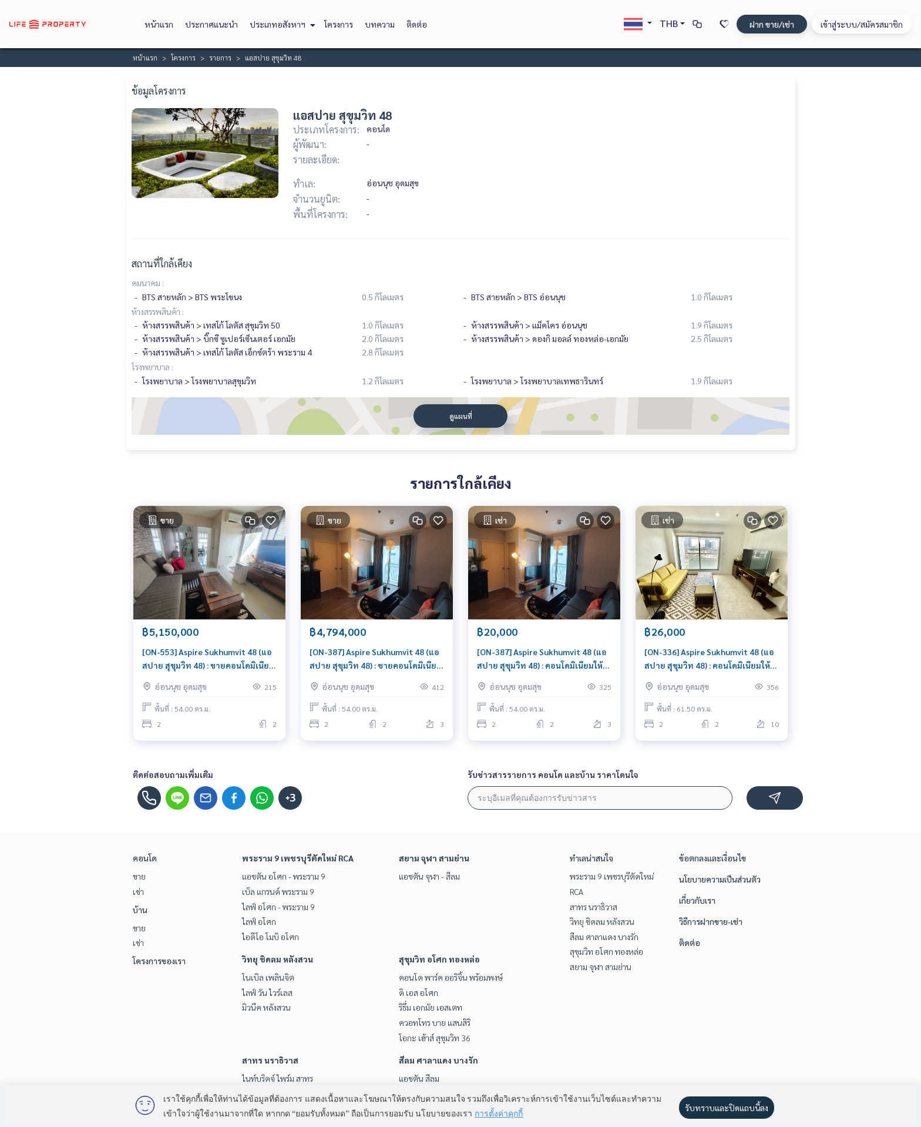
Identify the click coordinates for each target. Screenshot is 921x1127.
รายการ (220, 57)
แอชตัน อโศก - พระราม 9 (283, 876)
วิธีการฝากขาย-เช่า (710, 921)
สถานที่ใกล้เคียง (162, 263)
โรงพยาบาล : (152, 366)
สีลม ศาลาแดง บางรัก (438, 1060)
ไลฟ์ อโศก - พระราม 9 (278, 906)
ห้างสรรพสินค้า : (158, 311)
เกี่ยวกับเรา (697, 900)
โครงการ (338, 24)
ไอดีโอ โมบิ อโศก (270, 936)
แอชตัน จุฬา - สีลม (429, 876)
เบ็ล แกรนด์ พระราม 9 (278, 891)
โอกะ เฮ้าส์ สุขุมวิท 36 (434, 1037)
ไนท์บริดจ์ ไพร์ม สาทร (277, 1078)
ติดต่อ (416, 24)
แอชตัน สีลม (419, 1078)
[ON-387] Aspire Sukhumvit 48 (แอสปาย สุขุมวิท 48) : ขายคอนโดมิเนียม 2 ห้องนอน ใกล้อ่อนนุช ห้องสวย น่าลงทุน (376, 659)
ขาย (139, 876)
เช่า (138, 891)
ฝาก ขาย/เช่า (771, 24)
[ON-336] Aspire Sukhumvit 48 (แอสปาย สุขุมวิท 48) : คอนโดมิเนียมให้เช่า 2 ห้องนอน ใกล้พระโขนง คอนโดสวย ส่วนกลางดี (709, 659)
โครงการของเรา (159, 960)
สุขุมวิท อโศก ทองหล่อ (439, 959)
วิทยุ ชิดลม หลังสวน (277, 959)
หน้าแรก (158, 24)
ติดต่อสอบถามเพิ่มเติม (173, 774)
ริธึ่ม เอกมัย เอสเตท (430, 1007)
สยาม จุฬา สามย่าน (434, 858)
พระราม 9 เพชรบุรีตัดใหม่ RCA (298, 858)
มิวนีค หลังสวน (266, 1007)
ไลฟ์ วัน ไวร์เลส (267, 992)
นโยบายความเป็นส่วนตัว (720, 879)
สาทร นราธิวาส (270, 1060)
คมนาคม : (148, 282)
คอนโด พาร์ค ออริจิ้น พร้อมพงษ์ (451, 977)
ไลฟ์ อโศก (259, 921)
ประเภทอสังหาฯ (281, 24)
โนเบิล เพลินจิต (268, 977)
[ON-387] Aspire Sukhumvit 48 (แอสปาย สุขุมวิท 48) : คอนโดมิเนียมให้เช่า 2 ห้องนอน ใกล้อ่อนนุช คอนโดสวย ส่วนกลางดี (542, 659)
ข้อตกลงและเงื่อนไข (712, 858)
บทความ (380, 24)
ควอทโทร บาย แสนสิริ (434, 1022)
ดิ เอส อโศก (418, 992)
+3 (290, 798)
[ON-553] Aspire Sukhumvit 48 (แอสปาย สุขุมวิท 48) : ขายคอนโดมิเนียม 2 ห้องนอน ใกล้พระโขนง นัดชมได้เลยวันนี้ (208, 659)
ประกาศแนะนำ (211, 24)
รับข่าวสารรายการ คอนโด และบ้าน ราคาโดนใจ (553, 774)
